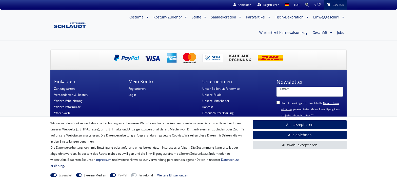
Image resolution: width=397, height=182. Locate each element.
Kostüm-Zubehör (168, 17)
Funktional (145, 175)
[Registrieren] (267, 5)
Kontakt (207, 107)
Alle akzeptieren (299, 124)
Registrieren (137, 88)
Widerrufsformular (67, 107)
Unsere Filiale (212, 95)
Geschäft (320, 32)
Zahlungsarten (64, 88)
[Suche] (307, 5)
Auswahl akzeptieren (299, 145)
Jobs (340, 32)
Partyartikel (256, 17)
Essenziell (65, 175)
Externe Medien (95, 175)
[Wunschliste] (318, 5)
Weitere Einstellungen (172, 175)
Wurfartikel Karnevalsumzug (283, 32)
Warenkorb (62, 113)
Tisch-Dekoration (290, 17)
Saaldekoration (224, 17)
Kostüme (137, 17)
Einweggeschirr (326, 17)
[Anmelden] (241, 5)
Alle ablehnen (300, 134)
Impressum (103, 159)
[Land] (285, 5)
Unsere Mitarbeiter (215, 101)
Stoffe (197, 17)
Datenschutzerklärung (218, 113)
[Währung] (295, 5)
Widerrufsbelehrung (68, 101)
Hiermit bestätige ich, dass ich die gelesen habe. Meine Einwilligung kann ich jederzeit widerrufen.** (310, 109)
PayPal (122, 175)
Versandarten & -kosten (71, 95)
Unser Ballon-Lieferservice (221, 88)
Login (132, 95)
